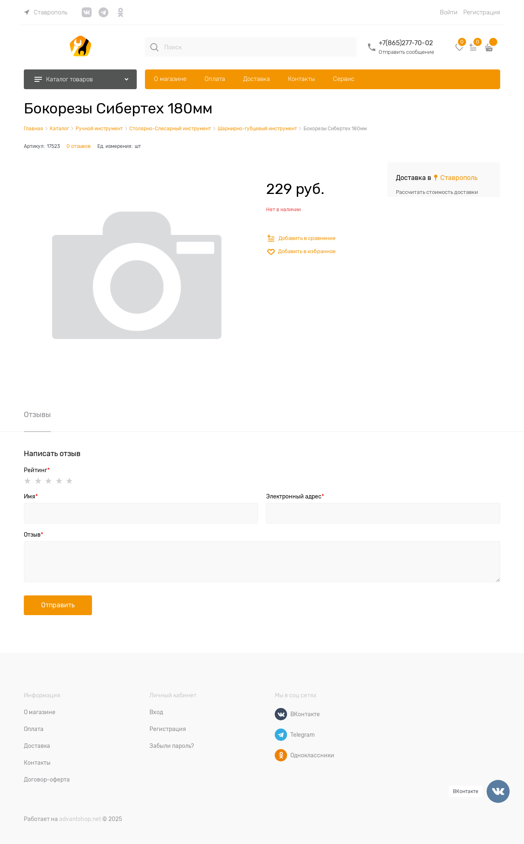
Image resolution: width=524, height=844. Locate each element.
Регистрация (481, 12)
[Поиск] (154, 47)
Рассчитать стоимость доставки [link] (437, 192)
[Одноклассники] (281, 755)
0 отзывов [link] (79, 146)
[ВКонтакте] (281, 714)
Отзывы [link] (37, 415)
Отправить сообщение (406, 52)
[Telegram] (281, 735)
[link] (45, 12)
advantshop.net (80, 819)
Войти (448, 12)
